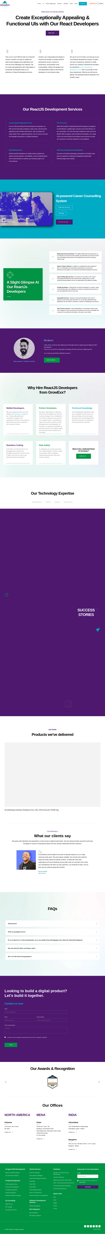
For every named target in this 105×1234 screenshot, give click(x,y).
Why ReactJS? (12, 923)
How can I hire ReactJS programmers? (20, 956)
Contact (55, 1208)
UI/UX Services (62, 123)
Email (7, 1017)
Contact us (82, 3)
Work (71, 3)
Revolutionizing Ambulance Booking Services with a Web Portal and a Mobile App (32, 810)
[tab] (52, 923)
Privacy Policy (97, 1229)
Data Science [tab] (68, 502)
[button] (64, 207)
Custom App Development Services (20, 123)
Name (7, 1008)
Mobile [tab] (48, 502)
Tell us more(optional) (10, 1025)
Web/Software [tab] (37, 502)
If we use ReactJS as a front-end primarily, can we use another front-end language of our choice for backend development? (45, 940)
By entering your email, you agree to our (88, 1181)
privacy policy (82, 1182)
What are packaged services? (17, 932)
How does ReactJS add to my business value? (21, 948)
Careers (55, 1205)
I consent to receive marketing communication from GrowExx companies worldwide (27, 1037)
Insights (55, 1202)
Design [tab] (57, 502)
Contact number (41, 1017)
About (54, 1200)
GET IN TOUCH (51, 360)
